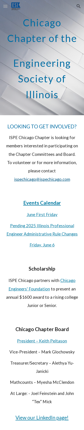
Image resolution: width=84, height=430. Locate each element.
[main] (42, 57)
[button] (5, 6)
